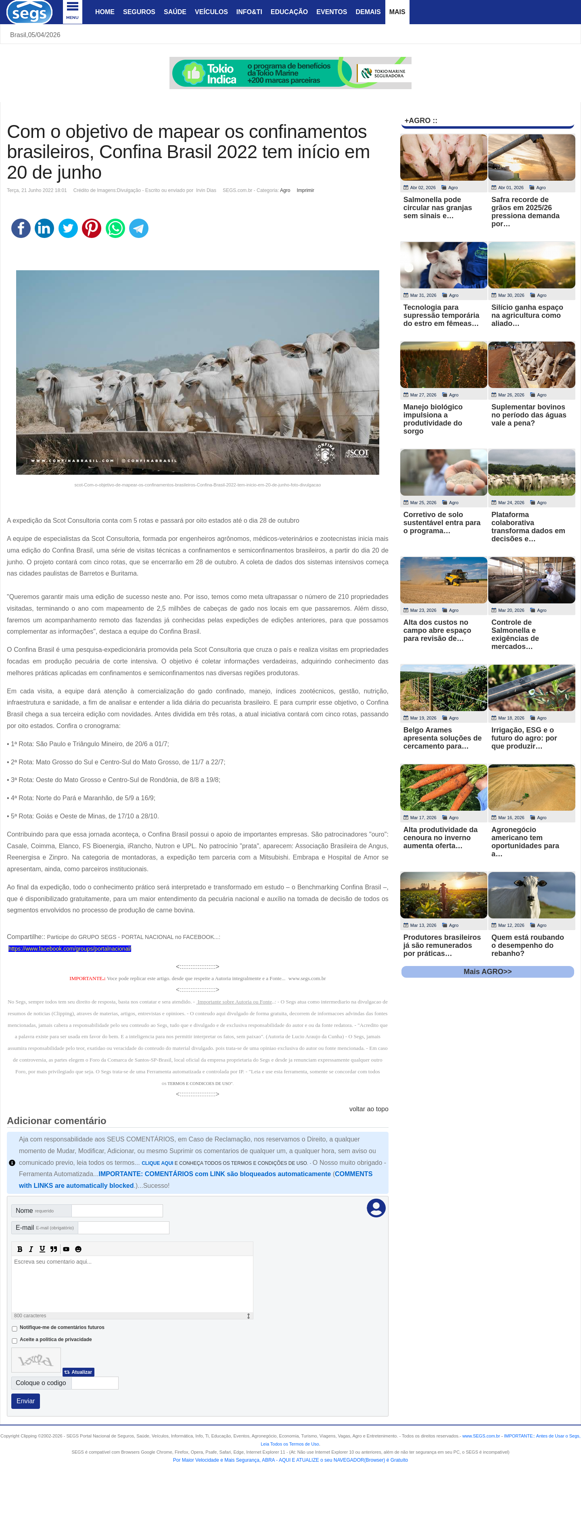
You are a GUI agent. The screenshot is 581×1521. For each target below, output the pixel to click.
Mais (397, 11)
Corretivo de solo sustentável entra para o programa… (442, 523)
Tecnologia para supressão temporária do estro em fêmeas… (441, 315)
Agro (285, 190)
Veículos (211, 11)
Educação (289, 11)
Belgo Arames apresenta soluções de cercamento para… (442, 738)
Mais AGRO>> (488, 972)
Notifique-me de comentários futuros (62, 1327)
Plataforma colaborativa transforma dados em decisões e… (528, 527)
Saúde (175, 11)
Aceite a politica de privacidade (56, 1339)
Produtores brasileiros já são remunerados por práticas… (442, 945)
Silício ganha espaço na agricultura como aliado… (527, 315)
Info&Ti (249, 11)
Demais (367, 11)
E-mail (45, 1227)
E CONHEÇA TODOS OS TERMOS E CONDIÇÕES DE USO (224, 1163)
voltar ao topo (369, 1109)
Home (105, 11)
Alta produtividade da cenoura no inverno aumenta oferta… (440, 838)
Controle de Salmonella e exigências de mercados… (515, 634)
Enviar (26, 1401)
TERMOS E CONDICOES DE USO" (199, 1083)
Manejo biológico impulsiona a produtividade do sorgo (433, 419)
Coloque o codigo (41, 1382)
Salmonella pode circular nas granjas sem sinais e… (437, 208)
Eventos (331, 11)
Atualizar (81, 1372)
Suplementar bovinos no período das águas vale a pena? (528, 415)
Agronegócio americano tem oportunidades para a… (525, 842)
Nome (35, 1210)
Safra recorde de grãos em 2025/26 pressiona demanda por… (525, 212)
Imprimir (305, 190)
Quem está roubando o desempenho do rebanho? (527, 945)
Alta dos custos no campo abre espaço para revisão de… (437, 630)
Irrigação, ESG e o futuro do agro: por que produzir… (524, 738)
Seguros (139, 11)
